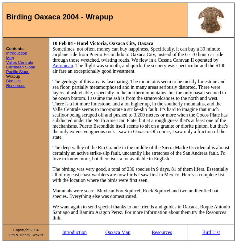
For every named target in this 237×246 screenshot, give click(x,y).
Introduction (16, 53)
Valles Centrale (19, 62)
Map (10, 57)
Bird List (13, 81)
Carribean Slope (20, 67)
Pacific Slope (17, 71)
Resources (15, 85)
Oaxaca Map (117, 232)
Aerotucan (62, 65)
